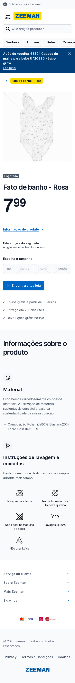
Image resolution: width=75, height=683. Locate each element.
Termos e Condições (37, 657)
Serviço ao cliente (37, 574)
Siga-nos (37, 600)
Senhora (12, 42)
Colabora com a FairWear (25, 4)
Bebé (51, 42)
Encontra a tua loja (24, 285)
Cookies (64, 657)
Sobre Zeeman (37, 583)
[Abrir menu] (8, 16)
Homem (33, 42)
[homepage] (28, 16)
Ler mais (9, 68)
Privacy (10, 657)
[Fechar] (69, 54)
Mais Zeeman (37, 591)
